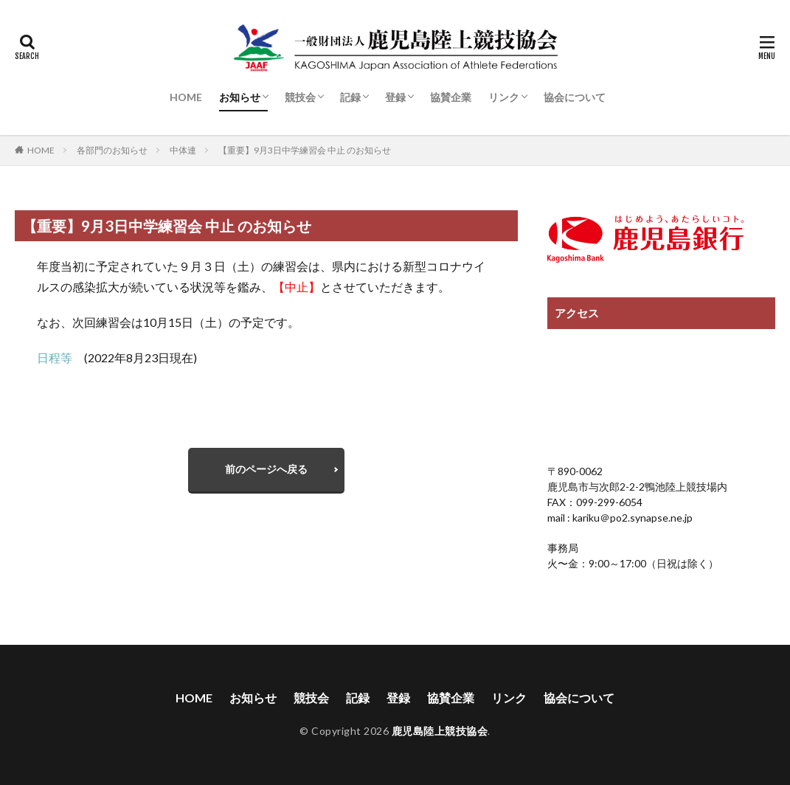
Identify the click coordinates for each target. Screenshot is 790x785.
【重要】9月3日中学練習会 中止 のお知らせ (304, 150)
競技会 (300, 97)
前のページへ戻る (266, 469)
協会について (575, 97)
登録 (395, 97)
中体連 (183, 150)
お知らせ (239, 97)
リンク (503, 97)
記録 (350, 97)
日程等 (60, 357)
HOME (186, 97)
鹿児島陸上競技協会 (440, 731)
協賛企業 (450, 97)
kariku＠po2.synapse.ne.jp (631, 517)
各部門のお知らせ (112, 150)
